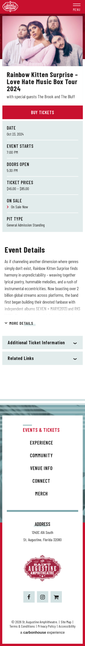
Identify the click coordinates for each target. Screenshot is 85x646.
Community (41, 455)
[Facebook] (29, 597)
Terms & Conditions (22, 626)
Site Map (66, 622)
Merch (41, 493)
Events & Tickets (41, 430)
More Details (21, 323)
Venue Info (41, 468)
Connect (41, 481)
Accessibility (67, 626)
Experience (41, 442)
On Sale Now (19, 206)
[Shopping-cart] (56, 597)
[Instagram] (42, 597)
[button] (76, 7)
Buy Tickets (42, 112)
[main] (42, 206)
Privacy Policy (47, 626)
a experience (42, 632)
